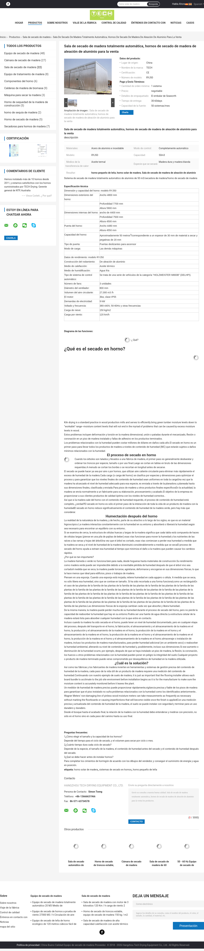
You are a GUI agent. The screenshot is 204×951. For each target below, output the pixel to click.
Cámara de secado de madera (22, 60)
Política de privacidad (28, 945)
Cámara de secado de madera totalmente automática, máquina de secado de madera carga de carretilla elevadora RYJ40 (131, 863)
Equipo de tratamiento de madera (24, 74)
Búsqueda (153, 4)
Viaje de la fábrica (84, 22)
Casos (190, 22)
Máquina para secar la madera (22, 95)
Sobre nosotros (57, 22)
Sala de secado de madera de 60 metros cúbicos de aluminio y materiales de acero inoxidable (159, 863)
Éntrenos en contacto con (148, 22)
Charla (125, 112)
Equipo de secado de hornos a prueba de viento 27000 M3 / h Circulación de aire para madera (54, 913)
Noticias (176, 22)
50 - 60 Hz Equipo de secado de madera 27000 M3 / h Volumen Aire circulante (187, 863)
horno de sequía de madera (20, 112)
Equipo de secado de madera (21, 53)
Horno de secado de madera (21, 119)
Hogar (19, 22)
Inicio (3, 37)
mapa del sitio (7, 926)
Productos (35, 22)
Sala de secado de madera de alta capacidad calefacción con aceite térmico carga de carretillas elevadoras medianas (105, 922)
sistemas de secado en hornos (115, 769)
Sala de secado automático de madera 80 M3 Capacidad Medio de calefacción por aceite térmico (76, 863)
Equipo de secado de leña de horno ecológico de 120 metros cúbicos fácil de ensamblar (54, 922)
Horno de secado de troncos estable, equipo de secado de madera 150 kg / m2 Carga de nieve (104, 863)
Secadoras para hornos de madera (25, 126)
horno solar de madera (86, 769)
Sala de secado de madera (36, 37)
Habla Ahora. (179, 4)
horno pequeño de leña (145, 769)
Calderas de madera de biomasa (23, 88)
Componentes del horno (18, 81)
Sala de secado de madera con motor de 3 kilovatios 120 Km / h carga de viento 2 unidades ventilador (106, 904)
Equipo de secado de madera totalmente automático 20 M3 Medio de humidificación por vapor (54, 904)
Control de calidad (113, 22)
